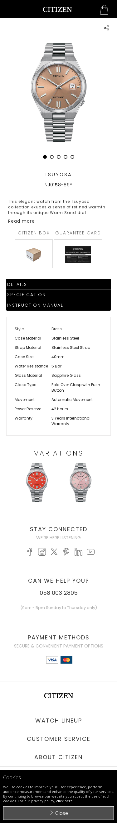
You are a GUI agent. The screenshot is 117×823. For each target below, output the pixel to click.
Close (61, 813)
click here (64, 801)
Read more (21, 221)
